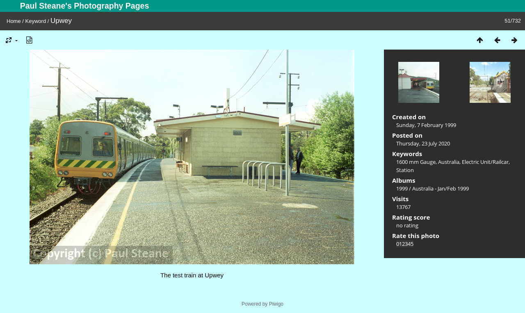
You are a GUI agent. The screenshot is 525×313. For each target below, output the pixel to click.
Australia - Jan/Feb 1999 (440, 188)
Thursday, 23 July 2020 (423, 143)
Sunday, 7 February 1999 (426, 125)
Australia (448, 162)
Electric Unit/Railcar (485, 162)
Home (14, 21)
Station (405, 170)
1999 (402, 188)
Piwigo (276, 304)
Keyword (35, 21)
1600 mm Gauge (416, 162)
